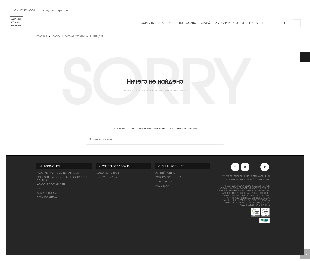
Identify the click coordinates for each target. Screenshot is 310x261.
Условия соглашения (51, 184)
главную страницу (140, 128)
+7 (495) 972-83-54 (24, 10)
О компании (147, 23)
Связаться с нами (108, 172)
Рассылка (162, 185)
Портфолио (187, 23)
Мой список (163, 181)
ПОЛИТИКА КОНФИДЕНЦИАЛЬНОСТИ (58, 172)
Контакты (256, 23)
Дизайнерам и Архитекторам (222, 23)
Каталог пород (47, 193)
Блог (40, 188)
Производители (47, 197)
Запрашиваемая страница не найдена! (78, 36)
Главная (41, 36)
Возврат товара (106, 177)
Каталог (168, 23)
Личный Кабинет (165, 172)
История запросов (168, 177)
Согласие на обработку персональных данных (62, 178)
